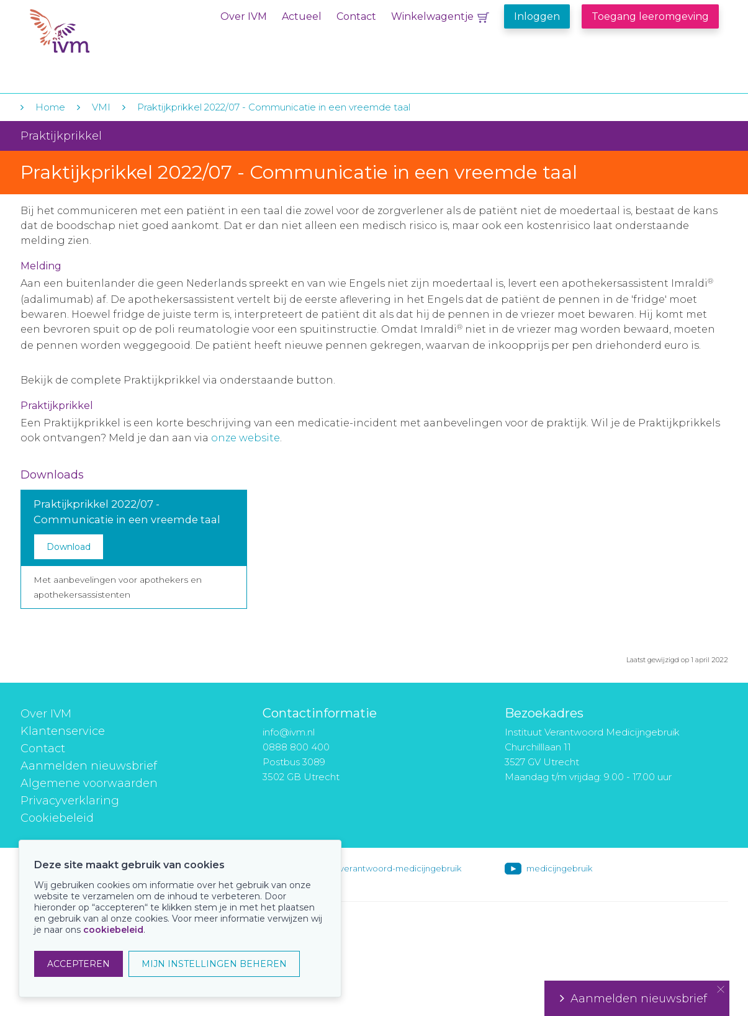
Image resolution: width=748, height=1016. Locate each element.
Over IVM (243, 16)
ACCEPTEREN (78, 963)
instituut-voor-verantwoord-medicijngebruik (372, 868)
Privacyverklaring (69, 800)
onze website (245, 438)
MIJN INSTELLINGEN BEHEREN (214, 963)
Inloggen (537, 16)
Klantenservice (62, 731)
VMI (101, 107)
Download (69, 546)
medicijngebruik (559, 868)
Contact (356, 16)
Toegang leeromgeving (650, 16)
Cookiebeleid (57, 818)
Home (50, 107)
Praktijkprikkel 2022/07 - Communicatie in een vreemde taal (273, 107)
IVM (105, 36)
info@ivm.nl (289, 732)
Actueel (302, 16)
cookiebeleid (113, 929)
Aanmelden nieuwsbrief (88, 766)
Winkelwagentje (432, 16)
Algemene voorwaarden (89, 783)
